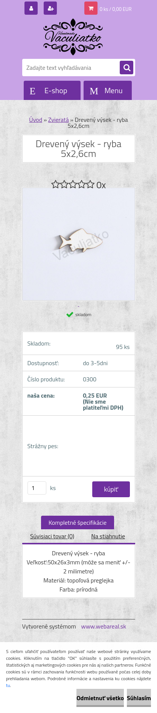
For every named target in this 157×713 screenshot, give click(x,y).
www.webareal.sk (103, 626)
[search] (126, 68)
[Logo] (74, 37)
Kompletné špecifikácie (78, 522)
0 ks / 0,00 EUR (116, 9)
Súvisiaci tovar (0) (52, 536)
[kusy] (36, 488)
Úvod (35, 119)
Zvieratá (58, 119)
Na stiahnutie (108, 536)
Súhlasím (139, 697)
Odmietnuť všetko (100, 697)
